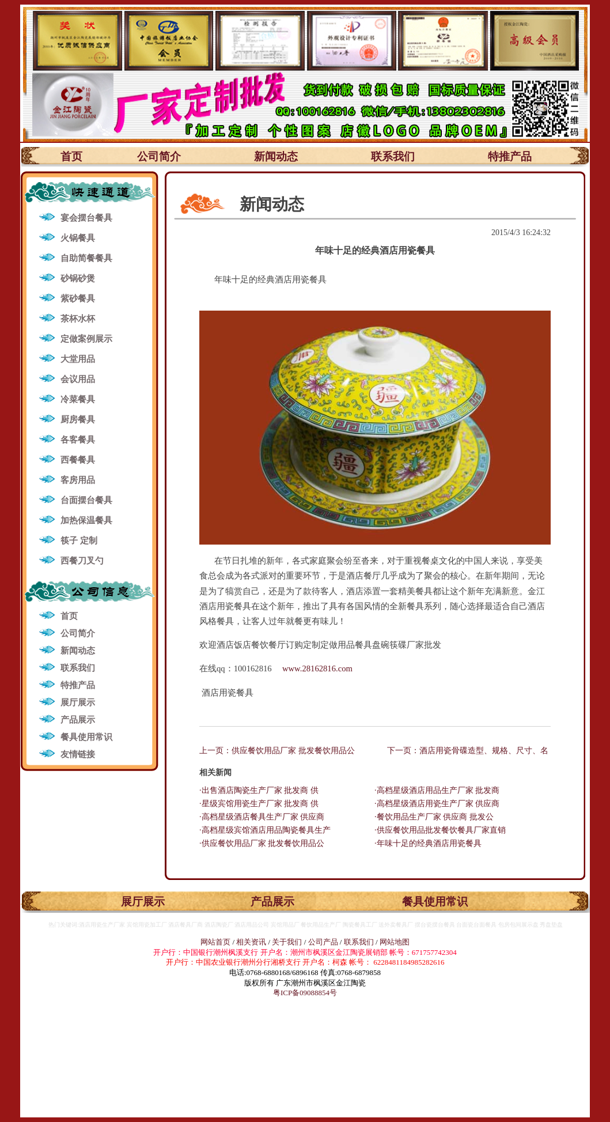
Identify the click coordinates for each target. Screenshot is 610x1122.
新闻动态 (276, 156)
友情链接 (77, 754)
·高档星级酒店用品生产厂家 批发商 (436, 790)
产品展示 (77, 719)
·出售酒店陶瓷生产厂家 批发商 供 (259, 790)
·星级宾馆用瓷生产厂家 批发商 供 (259, 803)
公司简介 (159, 156)
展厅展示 (77, 702)
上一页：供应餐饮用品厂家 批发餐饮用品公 (277, 750)
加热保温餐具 (86, 520)
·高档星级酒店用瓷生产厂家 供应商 (436, 803)
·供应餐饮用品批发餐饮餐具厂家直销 (440, 830)
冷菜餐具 (77, 399)
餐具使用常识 (86, 737)
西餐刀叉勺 (82, 560)
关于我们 (288, 942)
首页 (71, 156)
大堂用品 (77, 359)
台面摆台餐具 (86, 500)
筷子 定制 (78, 540)
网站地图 (395, 942)
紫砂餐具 (77, 298)
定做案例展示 (86, 338)
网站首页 (215, 942)
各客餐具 (77, 439)
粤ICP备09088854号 (305, 992)
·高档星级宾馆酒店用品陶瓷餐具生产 (265, 830)
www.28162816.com (317, 668)
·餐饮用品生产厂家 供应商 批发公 (434, 817)
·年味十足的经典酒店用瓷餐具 (428, 843)
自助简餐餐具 (86, 258)
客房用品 (77, 480)
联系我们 (393, 156)
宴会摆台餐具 (86, 217)
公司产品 (323, 942)
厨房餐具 (77, 419)
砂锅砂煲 (77, 278)
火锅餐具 (77, 238)
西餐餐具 (77, 459)
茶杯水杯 (77, 318)
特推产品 (510, 156)
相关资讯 (251, 942)
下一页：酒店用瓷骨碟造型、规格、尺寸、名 (467, 750)
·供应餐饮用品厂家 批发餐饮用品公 (261, 843)
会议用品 (77, 379)
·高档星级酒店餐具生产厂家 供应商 (261, 817)
